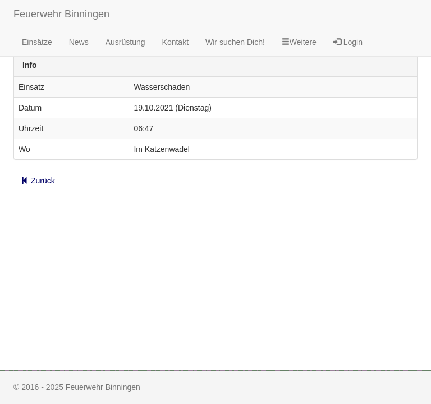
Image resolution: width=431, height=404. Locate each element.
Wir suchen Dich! (235, 42)
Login (348, 42)
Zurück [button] (38, 180)
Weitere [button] (299, 42)
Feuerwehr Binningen (61, 14)
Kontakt (175, 42)
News (79, 42)
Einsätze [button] (37, 42)
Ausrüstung (125, 42)
